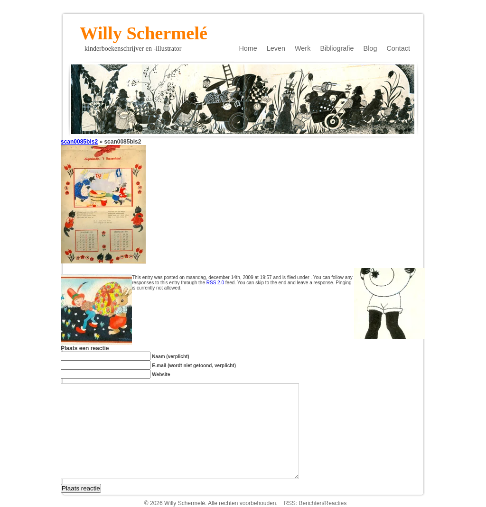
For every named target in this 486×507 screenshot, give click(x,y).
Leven (276, 48)
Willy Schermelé (143, 30)
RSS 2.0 (215, 282)
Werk (302, 48)
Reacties (336, 503)
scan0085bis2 (79, 141)
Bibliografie (337, 48)
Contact (398, 48)
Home (248, 48)
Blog (370, 48)
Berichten (311, 503)
